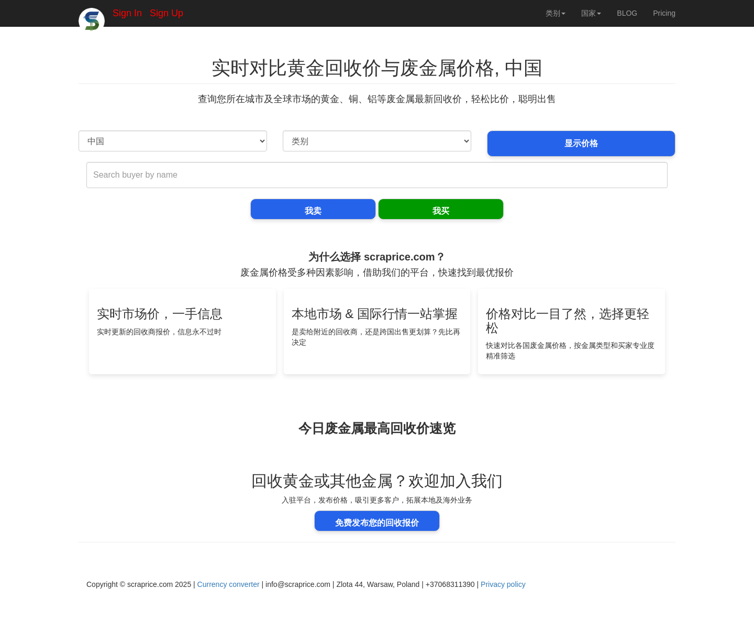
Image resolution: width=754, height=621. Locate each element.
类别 (556, 13)
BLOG (627, 13)
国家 (591, 13)
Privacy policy (503, 584)
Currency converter (228, 584)
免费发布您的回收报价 (377, 522)
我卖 (313, 210)
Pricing (664, 13)
